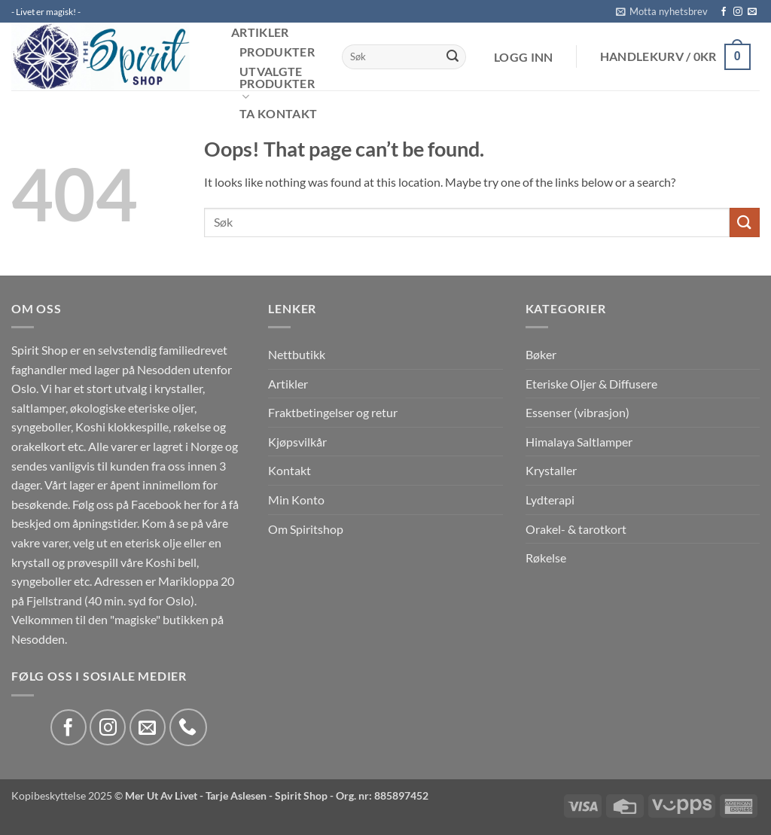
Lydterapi (550, 499)
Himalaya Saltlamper (579, 441)
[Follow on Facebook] (723, 12)
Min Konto (296, 499)
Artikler (260, 32)
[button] (662, 11)
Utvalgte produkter (277, 85)
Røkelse (546, 557)
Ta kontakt (278, 114)
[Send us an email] (752, 12)
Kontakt (289, 470)
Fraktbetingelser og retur (333, 412)
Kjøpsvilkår (297, 441)
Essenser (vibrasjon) (577, 412)
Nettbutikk (296, 354)
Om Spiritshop (305, 529)
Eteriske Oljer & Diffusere (591, 383)
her (192, 504)
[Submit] (452, 57)
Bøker (541, 354)
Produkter (277, 52)
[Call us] (188, 727)
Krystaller (551, 470)
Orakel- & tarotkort (576, 529)
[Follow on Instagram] (737, 12)
